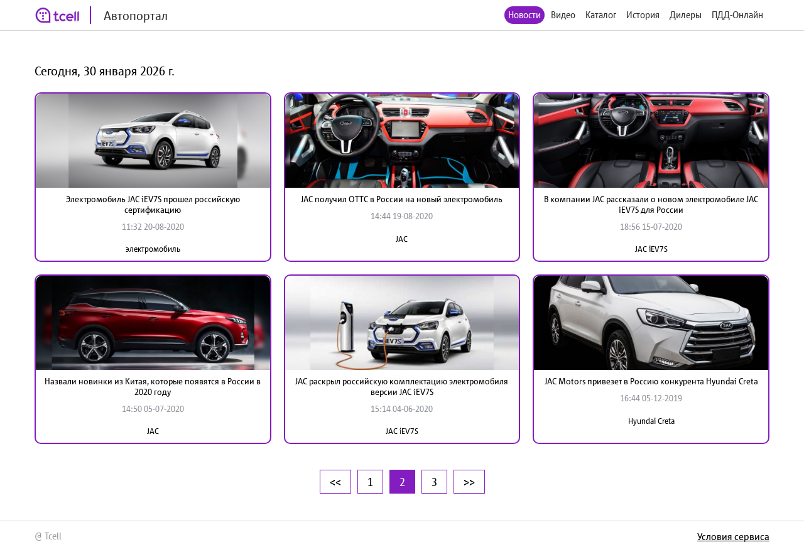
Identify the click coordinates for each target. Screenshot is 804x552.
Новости (524, 15)
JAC (402, 239)
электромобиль (153, 249)
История (643, 15)
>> (469, 482)
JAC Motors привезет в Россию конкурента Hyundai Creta (651, 381)
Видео (563, 15)
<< (335, 482)
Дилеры (686, 15)
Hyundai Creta (651, 421)
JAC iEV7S (651, 249)
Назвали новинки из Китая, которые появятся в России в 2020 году (153, 386)
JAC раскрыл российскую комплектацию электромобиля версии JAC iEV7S (401, 386)
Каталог (600, 15)
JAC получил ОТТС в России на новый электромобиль (402, 199)
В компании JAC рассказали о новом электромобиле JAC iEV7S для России (651, 204)
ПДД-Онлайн (737, 15)
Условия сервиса (733, 536)
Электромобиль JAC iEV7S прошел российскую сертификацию (153, 204)
